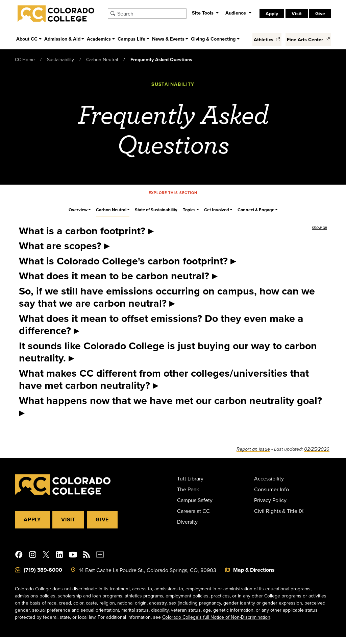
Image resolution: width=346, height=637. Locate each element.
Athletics (267, 39)
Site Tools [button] (203, 12)
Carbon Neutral (102, 59)
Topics (189, 210)
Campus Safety (195, 500)
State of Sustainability (156, 210)
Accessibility (269, 478)
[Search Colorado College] (151, 13)
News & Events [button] (168, 38)
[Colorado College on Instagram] (32, 555)
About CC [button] (27, 38)
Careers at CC (193, 511)
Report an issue (253, 449)
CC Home (25, 59)
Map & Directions (254, 570)
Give (320, 13)
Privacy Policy (270, 500)
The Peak (188, 489)
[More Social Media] (100, 555)
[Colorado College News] (86, 555)
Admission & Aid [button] (62, 38)
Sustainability (60, 59)
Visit (297, 13)
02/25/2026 (316, 449)
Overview (78, 210)
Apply (272, 13)
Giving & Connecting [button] (213, 38)
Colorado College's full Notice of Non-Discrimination (216, 617)
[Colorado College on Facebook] (19, 555)
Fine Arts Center (308, 39)
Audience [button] (236, 12)
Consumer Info (271, 489)
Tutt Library (190, 478)
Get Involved (216, 210)
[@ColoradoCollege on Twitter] (46, 555)
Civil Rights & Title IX (278, 511)
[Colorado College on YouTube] (73, 555)
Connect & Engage (256, 210)
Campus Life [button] (131, 38)
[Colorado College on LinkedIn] (59, 555)
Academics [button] (99, 38)
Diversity (187, 521)
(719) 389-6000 (43, 570)
